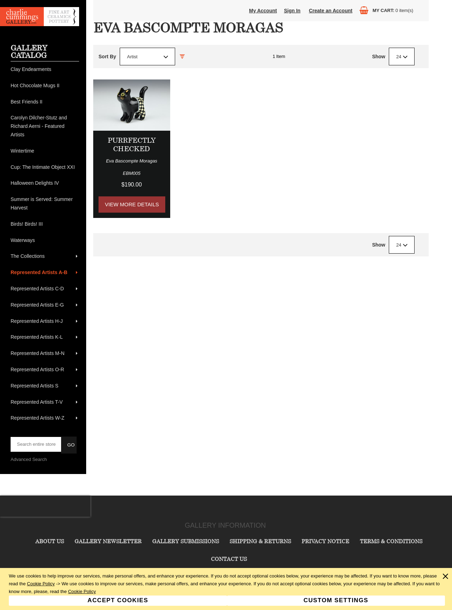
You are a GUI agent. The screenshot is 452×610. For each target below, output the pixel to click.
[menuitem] (45, 69)
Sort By (107, 56)
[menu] (45, 243)
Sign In (292, 10)
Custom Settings (336, 600)
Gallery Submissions (185, 541)
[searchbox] (36, 444)
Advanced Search (29, 459)
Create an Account (330, 10)
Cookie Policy (41, 583)
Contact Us (229, 559)
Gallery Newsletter (108, 541)
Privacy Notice (325, 541)
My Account (263, 10)
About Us (49, 541)
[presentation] (45, 506)
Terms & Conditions (391, 541)
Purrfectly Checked (132, 144)
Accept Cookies (118, 600)
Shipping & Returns (260, 541)
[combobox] (147, 56)
